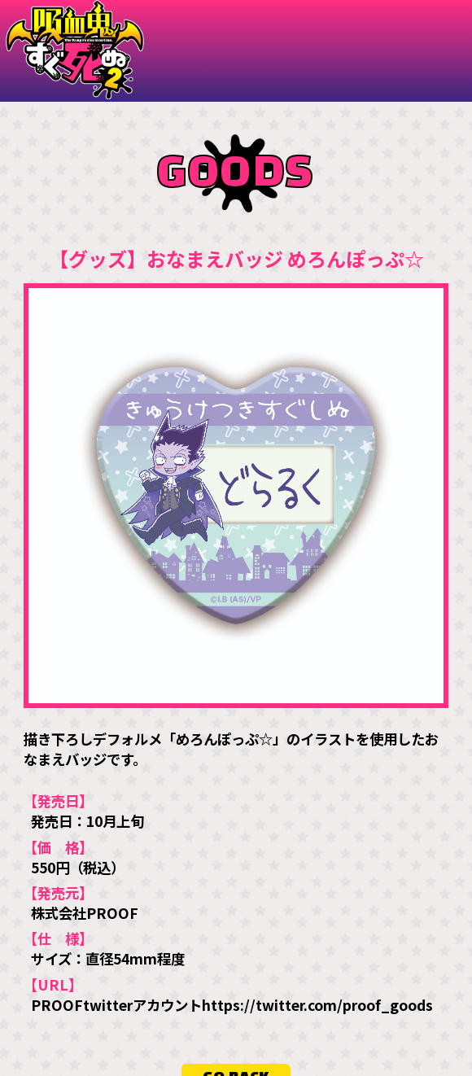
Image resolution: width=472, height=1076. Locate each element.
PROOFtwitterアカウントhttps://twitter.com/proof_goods (232, 1004)
